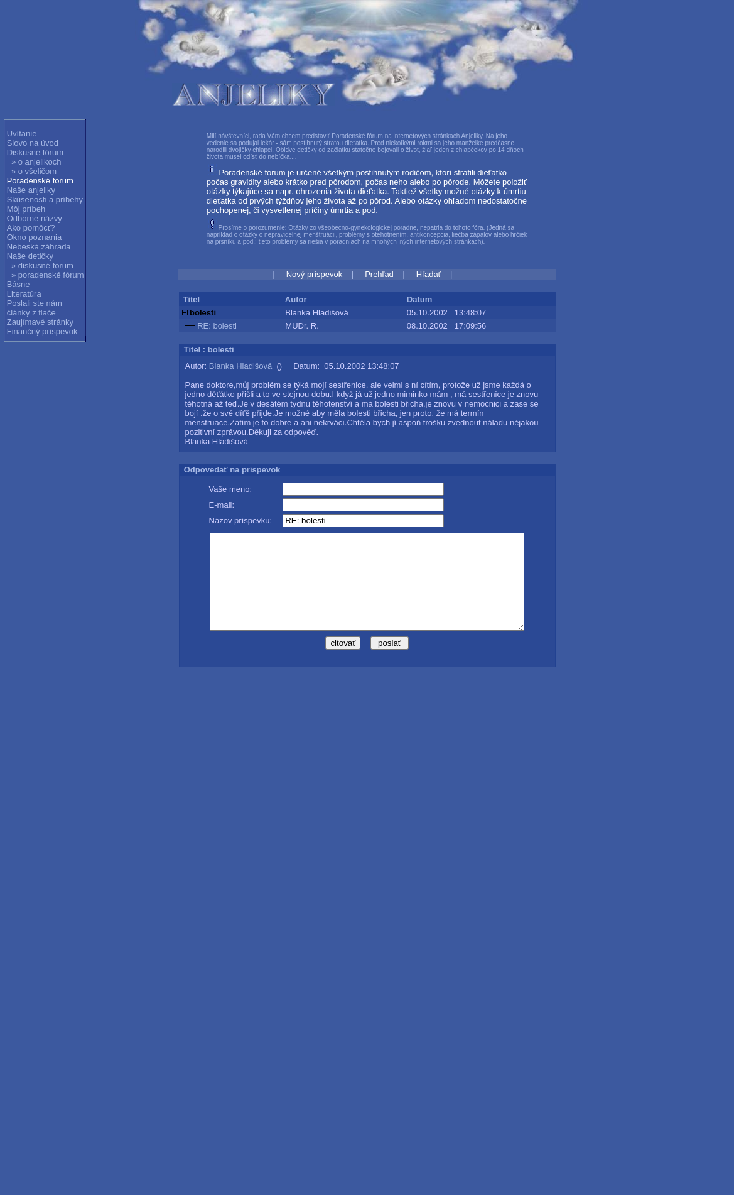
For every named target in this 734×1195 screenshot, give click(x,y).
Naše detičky (30, 256)
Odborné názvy (34, 218)
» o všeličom (34, 171)
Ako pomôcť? (31, 227)
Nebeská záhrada (39, 246)
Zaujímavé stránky (40, 322)
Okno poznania (34, 237)
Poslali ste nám (34, 303)
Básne (18, 284)
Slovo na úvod (32, 143)
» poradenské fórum (47, 275)
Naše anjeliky (31, 190)
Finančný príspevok (42, 331)
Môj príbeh (26, 209)
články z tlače (31, 312)
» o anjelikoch (36, 161)
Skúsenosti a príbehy (45, 199)
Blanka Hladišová (240, 366)
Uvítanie (22, 133)
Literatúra (24, 293)
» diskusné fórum (42, 265)
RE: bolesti (217, 325)
